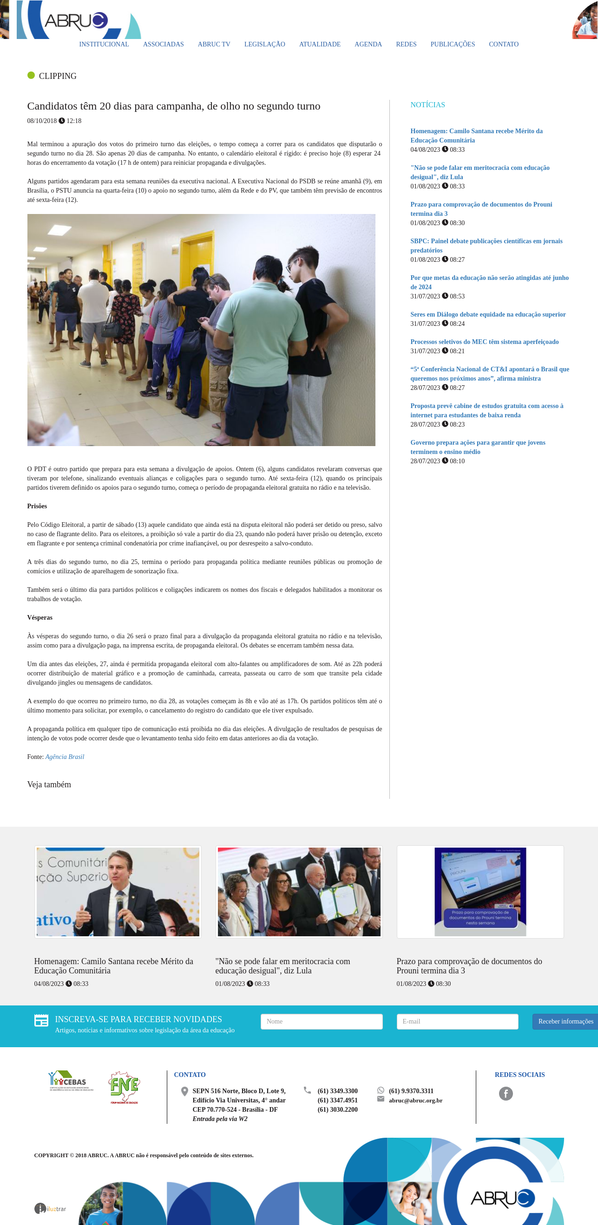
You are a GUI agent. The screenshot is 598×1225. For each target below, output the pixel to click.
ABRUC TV (214, 44)
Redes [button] (406, 44)
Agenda (368, 44)
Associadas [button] (163, 44)
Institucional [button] (104, 44)
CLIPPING (58, 76)
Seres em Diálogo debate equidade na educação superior (488, 314)
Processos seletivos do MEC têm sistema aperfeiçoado (485, 341)
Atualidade (320, 44)
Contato (504, 44)
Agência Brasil (65, 756)
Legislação (264, 44)
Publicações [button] (453, 44)
